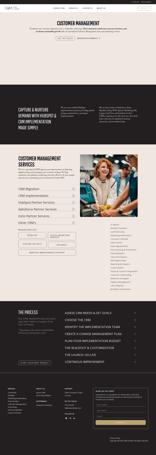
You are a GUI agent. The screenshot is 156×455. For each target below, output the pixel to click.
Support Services (14, 413)
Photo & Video (13, 401)
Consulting (12, 393)
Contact (68, 395)
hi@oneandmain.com (73, 408)
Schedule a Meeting (44, 405)
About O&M (40, 393)
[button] (73, 8)
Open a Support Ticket (73, 393)
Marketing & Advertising (17, 398)
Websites (11, 395)
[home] (12, 8)
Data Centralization (15, 410)
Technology (12, 407)
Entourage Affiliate (43, 395)
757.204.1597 (135, 2)
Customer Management (17, 404)
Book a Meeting (146, 2)
